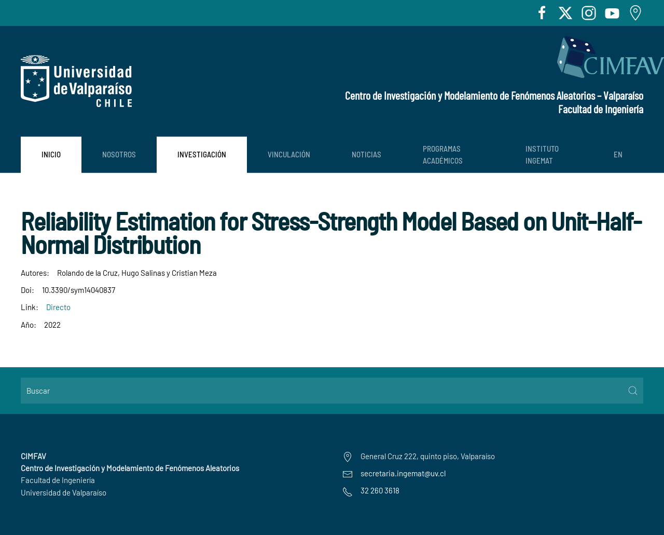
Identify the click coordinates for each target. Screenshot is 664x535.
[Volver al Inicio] (76, 81)
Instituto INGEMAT (542, 154)
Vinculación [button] (289, 154)
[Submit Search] (632, 391)
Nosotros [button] (119, 154)
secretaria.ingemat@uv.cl (403, 473)
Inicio (51, 154)
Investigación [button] (201, 154)
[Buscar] (332, 391)
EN (618, 154)
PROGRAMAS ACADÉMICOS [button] (443, 154)
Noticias (366, 154)
